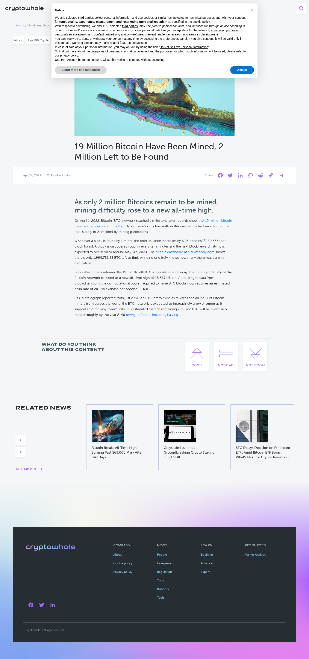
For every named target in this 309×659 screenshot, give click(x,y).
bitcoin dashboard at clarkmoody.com (185, 252)
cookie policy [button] (201, 21)
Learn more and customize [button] (81, 70)
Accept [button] (242, 70)
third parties (130, 26)
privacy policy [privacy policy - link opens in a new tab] (69, 55)
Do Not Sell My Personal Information (184, 47)
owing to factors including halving (152, 315)
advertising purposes (225, 30)
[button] (251, 10)
